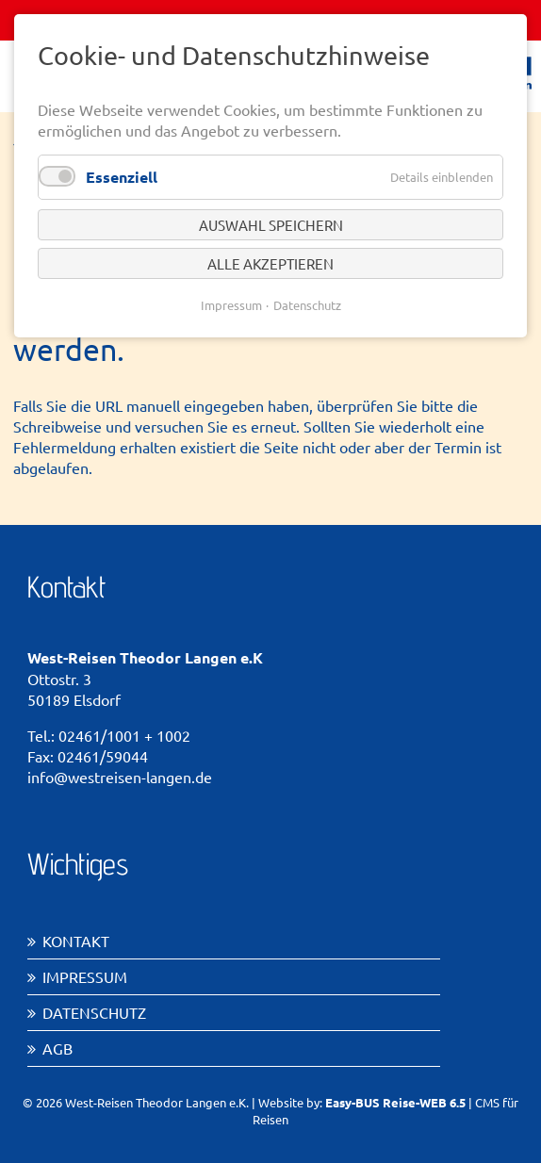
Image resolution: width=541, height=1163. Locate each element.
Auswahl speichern (271, 225)
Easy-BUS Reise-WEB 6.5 (395, 1102)
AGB (57, 1048)
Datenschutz (94, 1012)
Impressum (84, 976)
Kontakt (75, 940)
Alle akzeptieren (270, 263)
